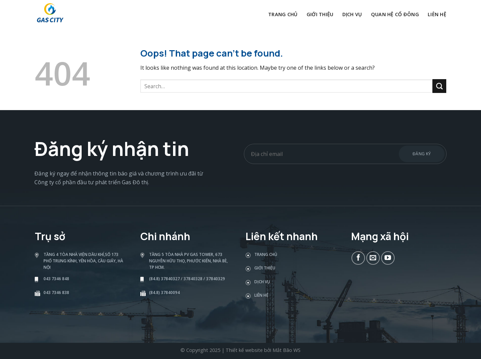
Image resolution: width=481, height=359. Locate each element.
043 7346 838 (56, 292)
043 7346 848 (56, 279)
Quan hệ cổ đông (395, 14)
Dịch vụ (352, 14)
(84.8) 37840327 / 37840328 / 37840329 (187, 279)
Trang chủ (283, 14)
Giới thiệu (320, 14)
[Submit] (439, 86)
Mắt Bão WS (287, 350)
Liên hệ (437, 14)
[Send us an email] (373, 258)
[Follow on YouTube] (388, 258)
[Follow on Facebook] (358, 258)
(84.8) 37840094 (164, 292)
